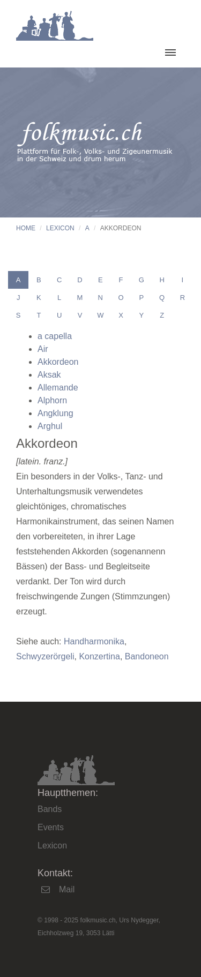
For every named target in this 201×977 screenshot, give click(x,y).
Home (25, 228)
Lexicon (60, 228)
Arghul (50, 426)
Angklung (55, 413)
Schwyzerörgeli (45, 656)
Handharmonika (94, 641)
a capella (55, 336)
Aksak (49, 374)
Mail (67, 889)
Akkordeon (58, 361)
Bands (50, 809)
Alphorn (52, 400)
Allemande (58, 387)
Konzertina (99, 656)
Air (43, 349)
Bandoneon (147, 656)
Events (51, 827)
